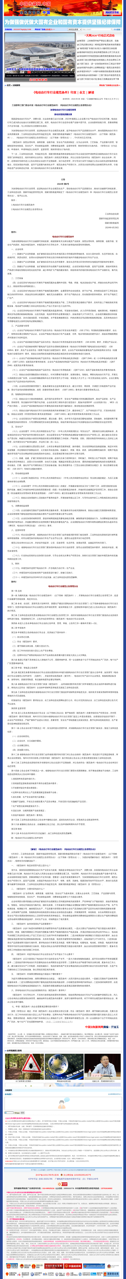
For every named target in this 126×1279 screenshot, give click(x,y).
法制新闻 (16, 85)
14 (69, 72)
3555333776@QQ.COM (22, 29)
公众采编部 (41, 1170)
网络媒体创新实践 (64, 1082)
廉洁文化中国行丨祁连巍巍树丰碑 (41, 76)
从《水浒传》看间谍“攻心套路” (15, 76)
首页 (9, 85)
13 (66, 72)
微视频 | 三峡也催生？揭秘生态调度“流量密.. (71, 76)
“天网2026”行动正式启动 (99, 35)
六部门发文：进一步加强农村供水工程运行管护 (100, 64)
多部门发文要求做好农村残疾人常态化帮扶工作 (100, 60)
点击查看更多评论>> (115, 1094)
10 (56, 72)
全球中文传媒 (24, 7)
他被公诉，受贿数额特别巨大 (103, 1082)
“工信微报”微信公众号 (94, 99)
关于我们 (34, 1170)
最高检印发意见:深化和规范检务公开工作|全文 (99, 52)
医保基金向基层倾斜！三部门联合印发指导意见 (100, 75)
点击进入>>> (50, 29)
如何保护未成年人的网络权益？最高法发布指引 (100, 68)
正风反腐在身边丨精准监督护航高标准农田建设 (100, 45)
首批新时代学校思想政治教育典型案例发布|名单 (100, 56)
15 (72, 72)
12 (62, 72)
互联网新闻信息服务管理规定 (43, 1126)
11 (59, 72)
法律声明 (50, 1170)
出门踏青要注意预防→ (24, 1082)
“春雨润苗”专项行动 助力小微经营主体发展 (98, 48)
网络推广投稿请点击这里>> (109, 85)
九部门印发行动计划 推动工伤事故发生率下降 (99, 79)
